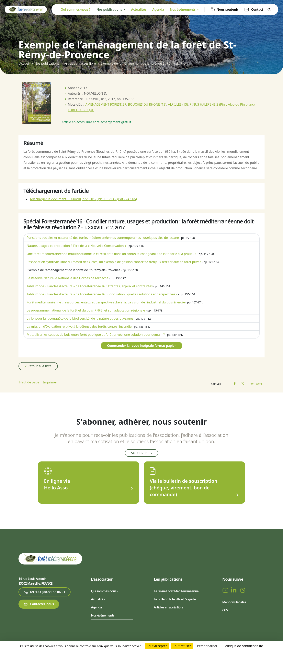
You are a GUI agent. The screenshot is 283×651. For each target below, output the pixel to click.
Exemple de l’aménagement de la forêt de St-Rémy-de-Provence (73, 270)
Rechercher (269, 9)
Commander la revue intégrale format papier (141, 345)
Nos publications (47, 63)
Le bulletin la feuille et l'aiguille (175, 599)
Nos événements (102, 615)
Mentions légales (234, 602)
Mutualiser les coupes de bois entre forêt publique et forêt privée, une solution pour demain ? (96, 334)
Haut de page (29, 382)
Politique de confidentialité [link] (243, 646)
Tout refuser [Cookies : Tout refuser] (182, 646)
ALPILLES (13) (178, 104)
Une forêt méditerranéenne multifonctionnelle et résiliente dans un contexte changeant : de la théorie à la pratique (111, 254)
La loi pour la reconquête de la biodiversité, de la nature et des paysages (80, 318)
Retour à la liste (38, 366)
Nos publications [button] (109, 9)
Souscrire (141, 453)
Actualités (138, 9)
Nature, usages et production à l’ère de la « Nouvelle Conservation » (76, 246)
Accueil (24, 63)
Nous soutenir (227, 9)
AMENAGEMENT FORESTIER (105, 104)
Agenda (158, 9)
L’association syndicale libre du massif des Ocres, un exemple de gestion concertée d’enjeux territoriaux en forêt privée (114, 262)
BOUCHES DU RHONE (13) (147, 104)
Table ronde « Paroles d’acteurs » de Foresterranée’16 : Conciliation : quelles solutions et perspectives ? (102, 294)
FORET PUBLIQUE (81, 110)
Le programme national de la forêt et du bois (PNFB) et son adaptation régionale (86, 310)
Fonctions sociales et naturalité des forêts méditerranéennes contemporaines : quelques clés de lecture (103, 237)
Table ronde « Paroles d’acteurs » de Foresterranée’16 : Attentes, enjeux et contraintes (90, 286)
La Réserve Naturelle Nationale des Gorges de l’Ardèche (67, 278)
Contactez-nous (39, 604)
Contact (257, 9)
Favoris (256, 383)
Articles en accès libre (80, 63)
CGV (225, 610)
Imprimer (50, 382)
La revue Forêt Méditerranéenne (176, 591)
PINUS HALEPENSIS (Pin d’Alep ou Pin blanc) (222, 104)
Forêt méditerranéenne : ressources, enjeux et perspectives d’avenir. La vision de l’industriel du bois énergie (106, 302)
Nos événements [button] (183, 9)
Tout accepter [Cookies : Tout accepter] (157, 646)
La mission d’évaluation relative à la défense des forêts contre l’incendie (79, 326)
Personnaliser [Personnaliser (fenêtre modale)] (207, 646)
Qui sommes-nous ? (76, 9)
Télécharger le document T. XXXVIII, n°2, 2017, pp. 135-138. (83, 199)
